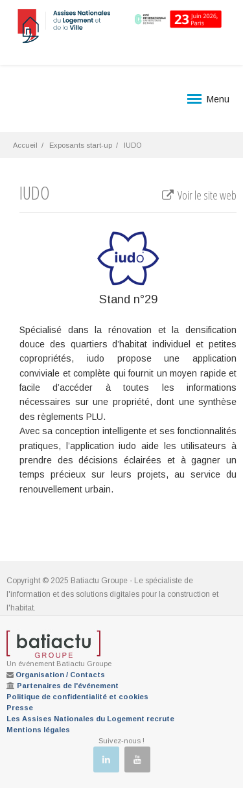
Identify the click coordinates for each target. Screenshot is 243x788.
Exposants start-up (80, 145)
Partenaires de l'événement (68, 686)
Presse (19, 708)
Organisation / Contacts (60, 674)
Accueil (25, 145)
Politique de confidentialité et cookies (77, 697)
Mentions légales (38, 730)
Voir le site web (199, 195)
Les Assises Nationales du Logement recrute (90, 719)
